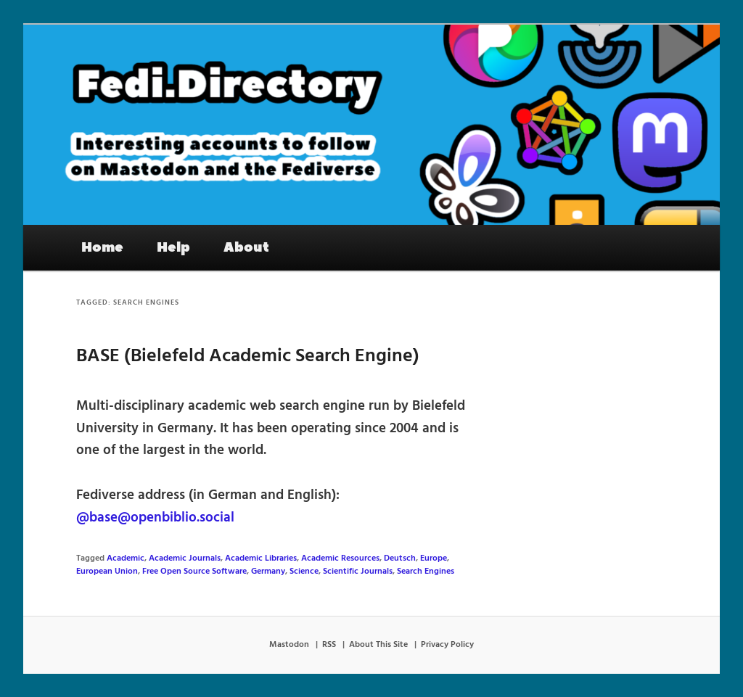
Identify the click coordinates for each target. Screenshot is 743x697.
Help (173, 247)
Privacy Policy (447, 644)
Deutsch (400, 558)
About (246, 247)
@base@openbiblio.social (155, 518)
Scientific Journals (358, 571)
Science (304, 571)
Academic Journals (185, 558)
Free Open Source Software (194, 571)
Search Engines (425, 571)
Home (102, 247)
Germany (268, 571)
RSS (329, 644)
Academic (125, 558)
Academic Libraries (261, 558)
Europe (433, 558)
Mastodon (289, 644)
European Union (107, 571)
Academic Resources (340, 558)
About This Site (378, 644)
